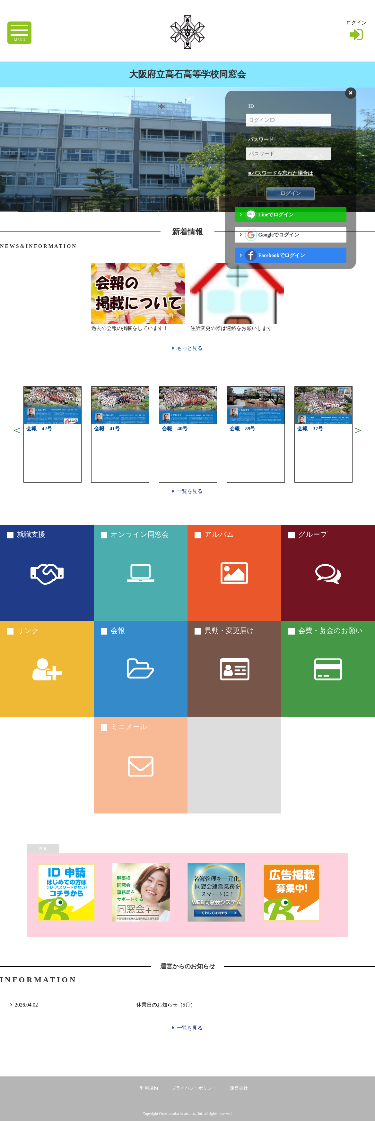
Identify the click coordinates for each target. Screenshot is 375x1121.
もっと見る (187, 348)
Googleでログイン (272, 254)
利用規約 (149, 1088)
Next (358, 430)
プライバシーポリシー (193, 1088)
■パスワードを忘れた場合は (280, 192)
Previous (17, 430)
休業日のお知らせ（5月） (166, 1004)
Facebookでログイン (275, 275)
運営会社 (239, 1088)
